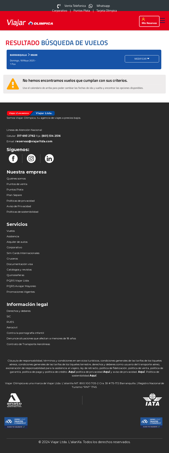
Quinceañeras (15, 275)
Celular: (21, 135)
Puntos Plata (15, 189)
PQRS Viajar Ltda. (18, 280)
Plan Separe (14, 195)
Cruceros (12, 258)
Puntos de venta (17, 184)
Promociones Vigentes (21, 291)
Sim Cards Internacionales (23, 253)
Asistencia (13, 236)
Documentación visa (20, 264)
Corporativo (14, 247)
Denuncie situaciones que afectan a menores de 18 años (41, 338)
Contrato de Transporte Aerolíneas (28, 344)
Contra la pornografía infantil (25, 332)
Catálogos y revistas (19, 269)
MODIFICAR (141, 58)
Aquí (72, 371)
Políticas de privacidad (21, 200)
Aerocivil (12, 327)
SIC (9, 316)
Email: (29, 141)
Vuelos (11, 230)
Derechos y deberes (19, 310)
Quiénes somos (16, 178)
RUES (10, 321)
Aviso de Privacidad (19, 206)
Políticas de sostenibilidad (22, 211)
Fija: (48, 135)
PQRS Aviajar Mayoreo (21, 286)
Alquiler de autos (17, 241)
